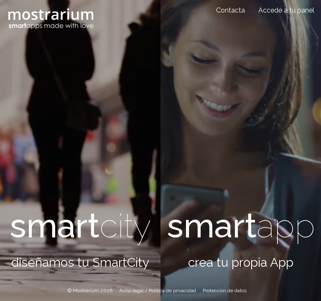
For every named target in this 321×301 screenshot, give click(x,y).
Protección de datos (225, 290)
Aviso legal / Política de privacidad (157, 290)
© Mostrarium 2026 (90, 290)
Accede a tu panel (286, 10)
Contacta (230, 10)
